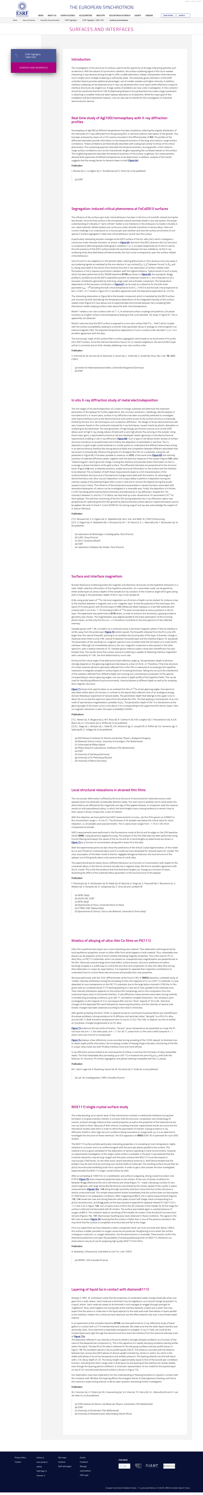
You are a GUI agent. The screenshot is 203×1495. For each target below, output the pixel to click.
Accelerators (85, 15)
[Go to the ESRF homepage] (22, 9)
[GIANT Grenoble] (152, 1465)
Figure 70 (109, 631)
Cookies (18, 1462)
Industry (100, 15)
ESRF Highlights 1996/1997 (93, 20)
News (41, 15)
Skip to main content (193, 1)
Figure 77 (78, 1336)
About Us (52, 15)
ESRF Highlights (71, 20)
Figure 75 (84, 1179)
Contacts (61, 1462)
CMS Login (84, 1475)
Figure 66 (146, 274)
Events (138, 15)
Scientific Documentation (50, 20)
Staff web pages (64, 1466)
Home (15, 20)
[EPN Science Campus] (138, 1465)
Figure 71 (76, 689)
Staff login (41, 1471)
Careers (149, 15)
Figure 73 (76, 1028)
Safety (39, 1466)
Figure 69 (157, 455)
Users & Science (67, 15)
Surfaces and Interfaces (33, 67)
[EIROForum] (124, 1465)
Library (39, 1457)
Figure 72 (76, 842)
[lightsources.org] (169, 1465)
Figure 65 (124, 242)
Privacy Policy (20, 1457)
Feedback (84, 1462)
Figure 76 (95, 1219)
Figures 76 (92, 1189)
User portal (41, 1462)
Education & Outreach (119, 15)
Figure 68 (122, 438)
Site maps (62, 1457)
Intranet (40, 1475)
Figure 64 (133, 160)
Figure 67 (119, 284)
